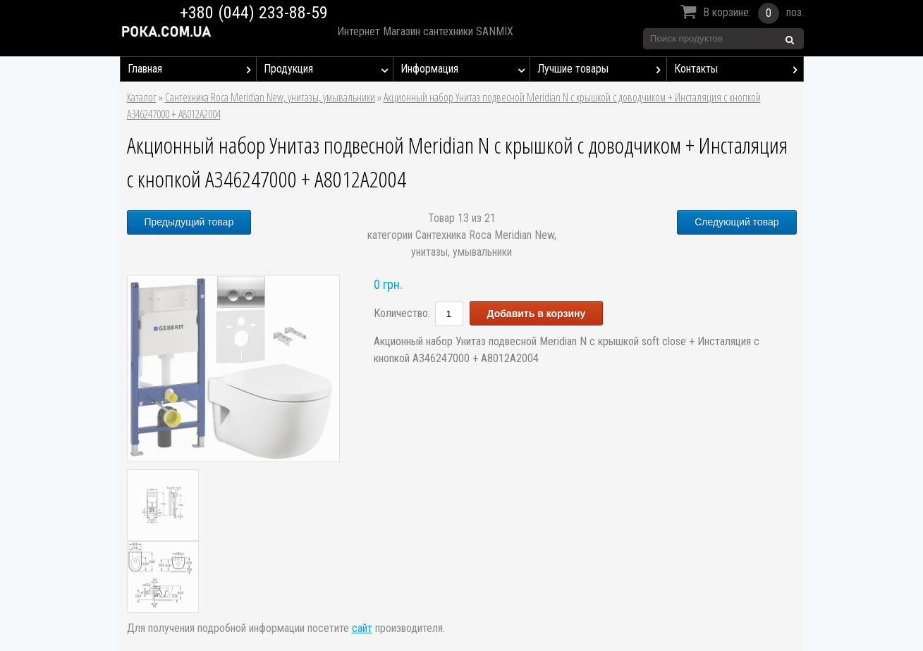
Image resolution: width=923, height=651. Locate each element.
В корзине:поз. (740, 13)
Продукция (328, 69)
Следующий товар (736, 222)
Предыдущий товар (189, 222)
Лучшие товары (601, 69)
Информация (465, 69)
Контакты (738, 69)
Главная (192, 69)
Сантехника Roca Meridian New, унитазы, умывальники (270, 97)
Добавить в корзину (536, 313)
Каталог (142, 97)
